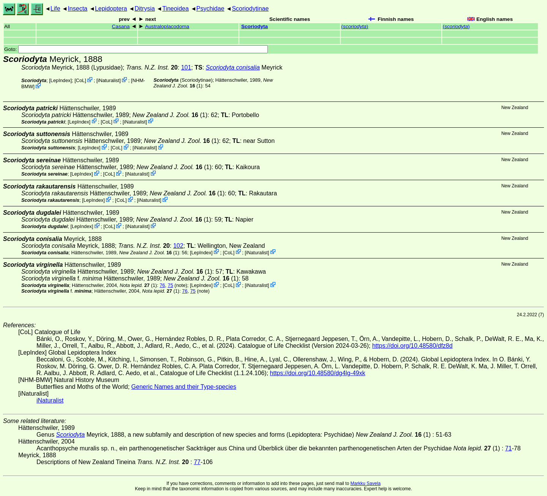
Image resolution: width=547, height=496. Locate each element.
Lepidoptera (111, 8)
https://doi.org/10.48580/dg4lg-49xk (317, 373)
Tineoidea (175, 8)
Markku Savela (365, 483)
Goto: (136, 49)
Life (55, 8)
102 (178, 245)
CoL (80, 80)
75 (170, 285)
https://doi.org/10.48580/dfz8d (412, 345)
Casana (121, 26)
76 (162, 285)
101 (186, 67)
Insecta (77, 8)
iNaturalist (108, 80)
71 (508, 448)
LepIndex (61, 80)
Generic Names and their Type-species (183, 386)
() (354, 26)
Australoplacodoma (167, 26)
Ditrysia (144, 8)
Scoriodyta (254, 26)
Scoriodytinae (250, 8)
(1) (170, 115)
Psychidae (210, 8)
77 (197, 462)
